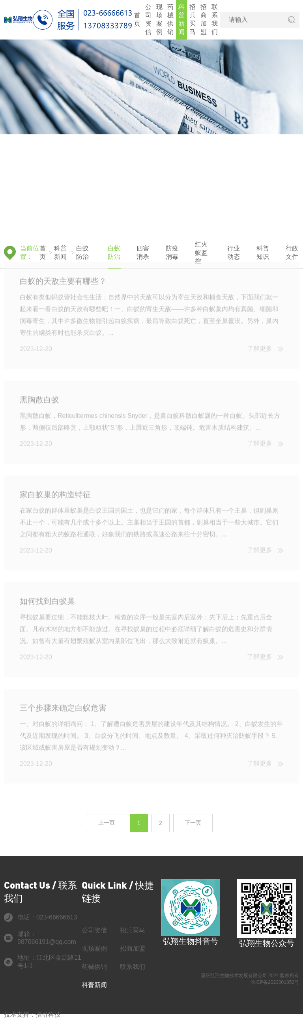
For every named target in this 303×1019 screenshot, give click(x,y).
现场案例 (159, 19)
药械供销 (170, 19)
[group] (151, 138)
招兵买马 (192, 19)
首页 (137, 19)
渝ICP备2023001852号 (275, 982)
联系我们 (214, 19)
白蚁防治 (82, 252)
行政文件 (292, 252)
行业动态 (233, 252)
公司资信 (148, 19)
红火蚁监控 (201, 252)
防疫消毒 (172, 252)
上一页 (106, 822)
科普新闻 (181, 19)
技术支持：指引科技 (32, 1014)
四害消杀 (143, 252)
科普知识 (262, 252)
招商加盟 (203, 19)
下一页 (193, 822)
